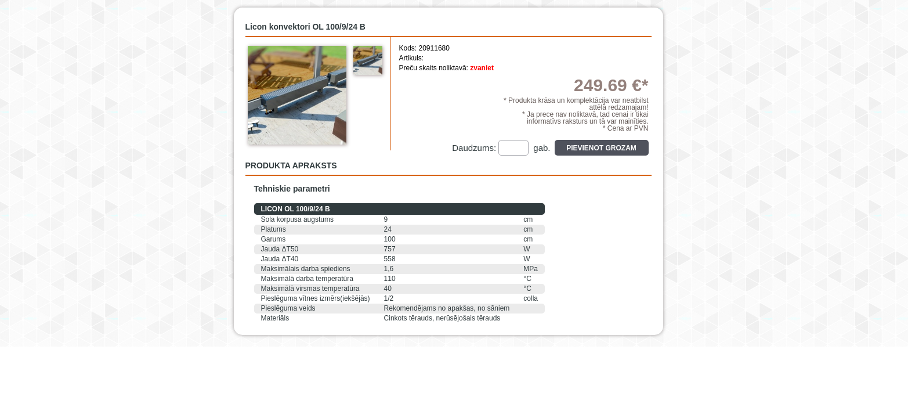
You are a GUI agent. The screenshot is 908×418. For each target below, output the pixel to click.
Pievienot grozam (601, 148)
